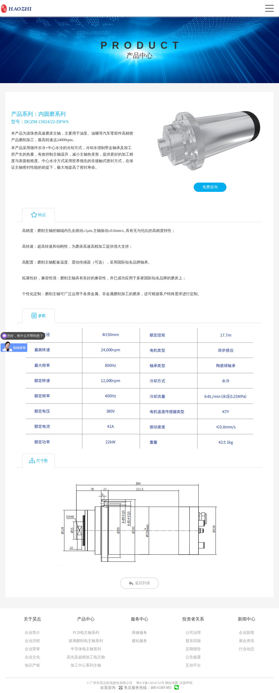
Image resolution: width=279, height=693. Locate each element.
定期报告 (193, 649)
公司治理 (193, 633)
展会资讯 (246, 641)
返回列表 (139, 583)
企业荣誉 (32, 649)
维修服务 (139, 633)
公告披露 (193, 657)
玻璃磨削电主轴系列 (86, 641)
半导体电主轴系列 (86, 649)
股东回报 (193, 641)
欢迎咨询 (108, 688)
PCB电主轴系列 (86, 633)
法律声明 (185, 683)
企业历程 (32, 641)
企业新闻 (246, 633)
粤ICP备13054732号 (150, 683)
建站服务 (139, 641)
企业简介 (32, 633)
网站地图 (171, 683)
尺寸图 (38, 461)
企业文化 (32, 657)
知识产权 (32, 665)
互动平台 (193, 665)
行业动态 (246, 649)
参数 (38, 316)
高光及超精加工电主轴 (86, 657)
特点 (38, 215)
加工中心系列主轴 (86, 665)
